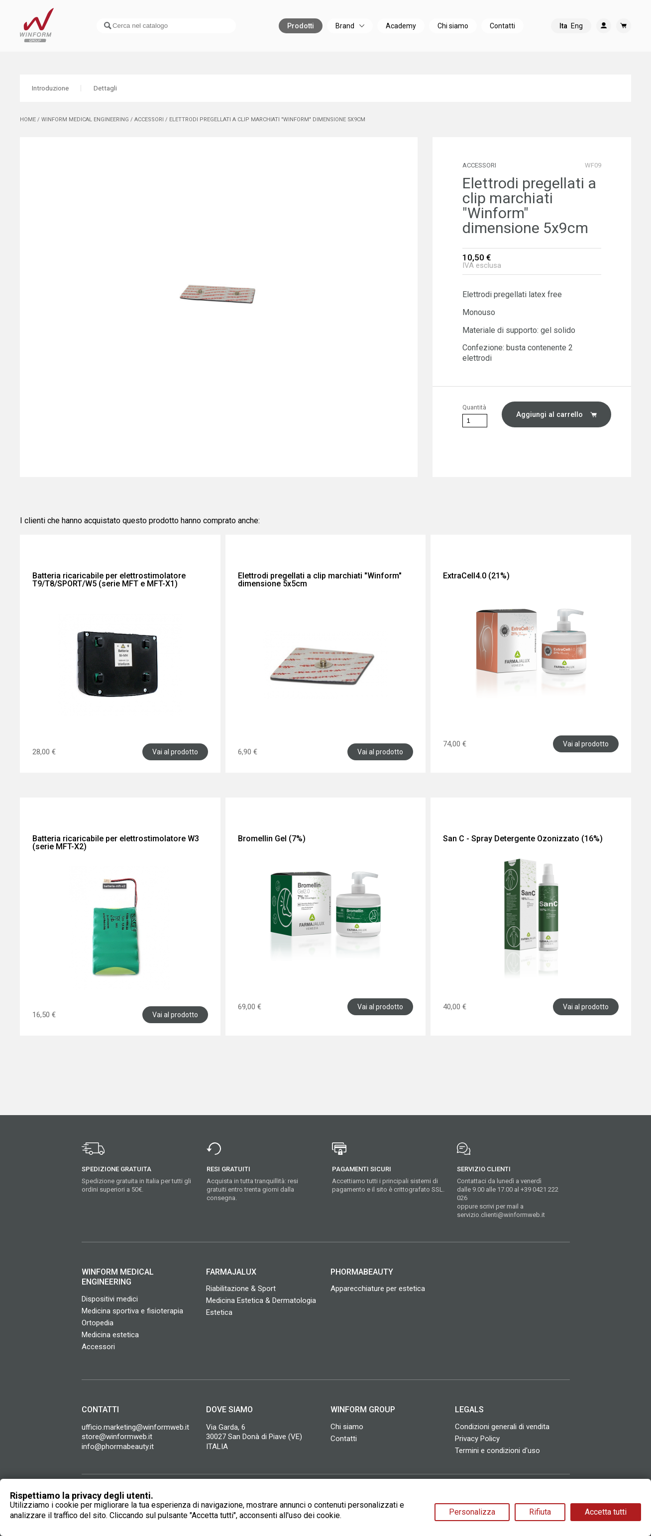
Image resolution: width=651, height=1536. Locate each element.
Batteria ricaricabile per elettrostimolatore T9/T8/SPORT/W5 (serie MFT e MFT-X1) (109, 579)
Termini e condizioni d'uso (497, 1450)
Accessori (98, 1346)
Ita (563, 37)
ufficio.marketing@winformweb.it (135, 1427)
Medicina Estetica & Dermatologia (261, 1300)
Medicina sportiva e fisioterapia (132, 1310)
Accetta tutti (606, 1512)
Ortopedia (97, 1322)
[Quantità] (474, 420)
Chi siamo (346, 1426)
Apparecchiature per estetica (377, 1288)
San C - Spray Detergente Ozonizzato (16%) (523, 838)
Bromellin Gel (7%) (272, 838)
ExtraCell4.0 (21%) (476, 575)
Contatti (343, 1438)
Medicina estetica (110, 1334)
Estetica (219, 1312)
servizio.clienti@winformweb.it (501, 1214)
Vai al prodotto (175, 752)
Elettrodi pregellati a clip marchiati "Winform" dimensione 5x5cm (320, 579)
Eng (577, 37)
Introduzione (55, 88)
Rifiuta (540, 1512)
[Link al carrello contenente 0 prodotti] (623, 37)
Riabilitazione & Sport (241, 1288)
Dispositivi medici (110, 1298)
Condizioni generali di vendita (502, 1426)
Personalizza (472, 1512)
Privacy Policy (477, 1438)
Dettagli (117, 88)
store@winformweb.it (117, 1436)
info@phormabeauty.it (118, 1446)
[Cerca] (161, 37)
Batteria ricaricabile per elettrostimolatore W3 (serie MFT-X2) (115, 842)
